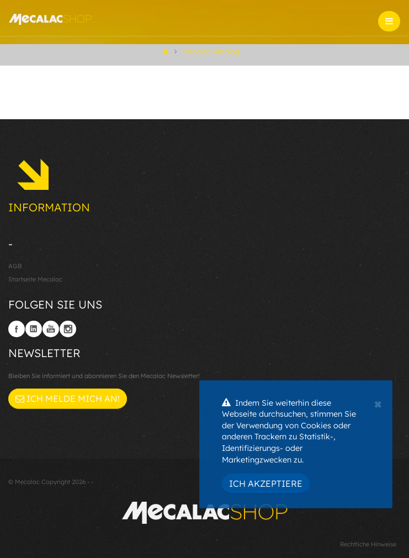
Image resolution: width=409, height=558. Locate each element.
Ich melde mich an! (67, 398)
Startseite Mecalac (35, 279)
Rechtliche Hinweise (368, 544)
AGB (15, 266)
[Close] (377, 403)
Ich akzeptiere (265, 483)
